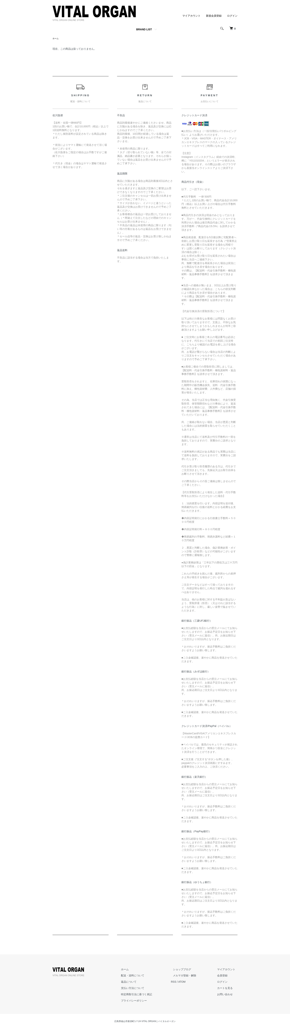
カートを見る (227, 988)
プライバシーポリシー (145, 1000)
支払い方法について (143, 988)
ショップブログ (188, 969)
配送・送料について (143, 975)
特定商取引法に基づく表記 (147, 994)
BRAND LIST (144, 29)
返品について (139, 982)
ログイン (232, 15)
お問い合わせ (227, 994)
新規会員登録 (214, 15)
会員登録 (224, 975)
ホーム (56, 38)
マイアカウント (191, 15)
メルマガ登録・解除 (191, 975)
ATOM (190, 982)
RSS (182, 982)
